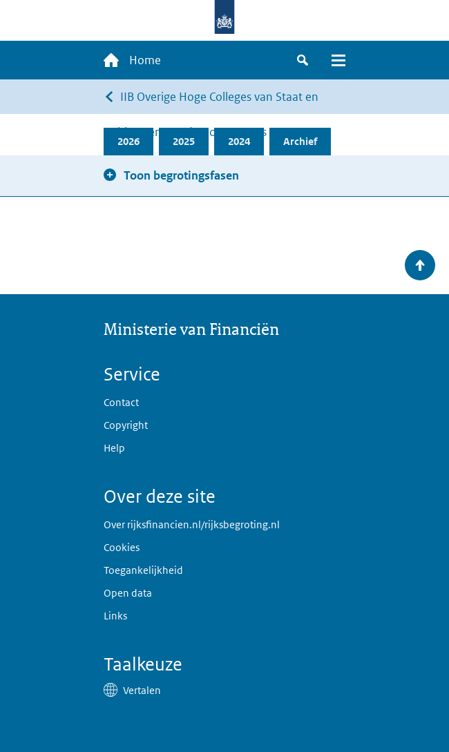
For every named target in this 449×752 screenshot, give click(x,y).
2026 (128, 141)
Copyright (126, 425)
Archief (300, 141)
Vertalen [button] (142, 690)
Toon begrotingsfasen (181, 175)
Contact (121, 402)
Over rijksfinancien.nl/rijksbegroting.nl (192, 524)
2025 (184, 141)
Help (114, 447)
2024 (239, 141)
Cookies (122, 547)
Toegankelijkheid (143, 570)
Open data (128, 592)
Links (115, 615)
